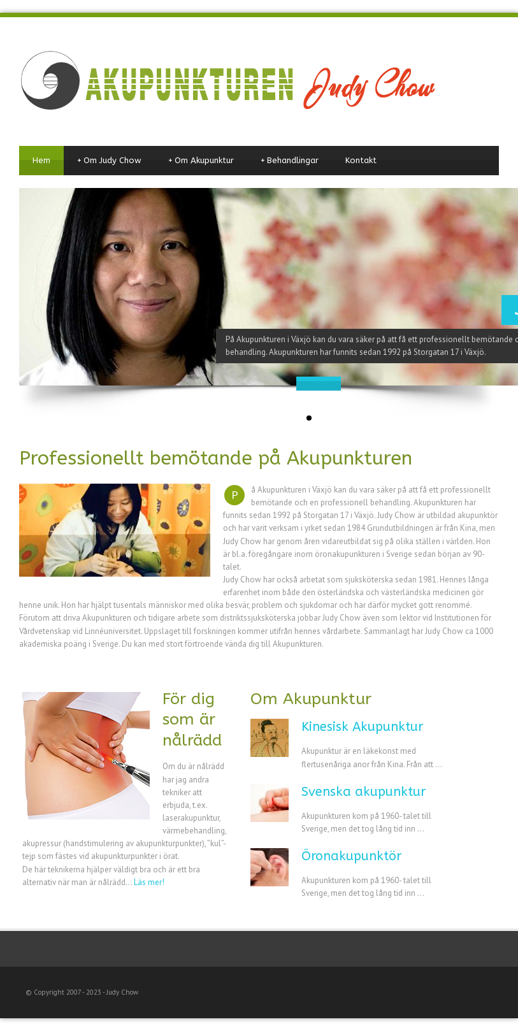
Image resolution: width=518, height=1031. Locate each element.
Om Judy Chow (109, 160)
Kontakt (361, 160)
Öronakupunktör (351, 856)
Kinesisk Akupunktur (362, 726)
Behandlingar (290, 160)
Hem (41, 160)
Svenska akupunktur (363, 791)
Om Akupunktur (201, 160)
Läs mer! (149, 882)
